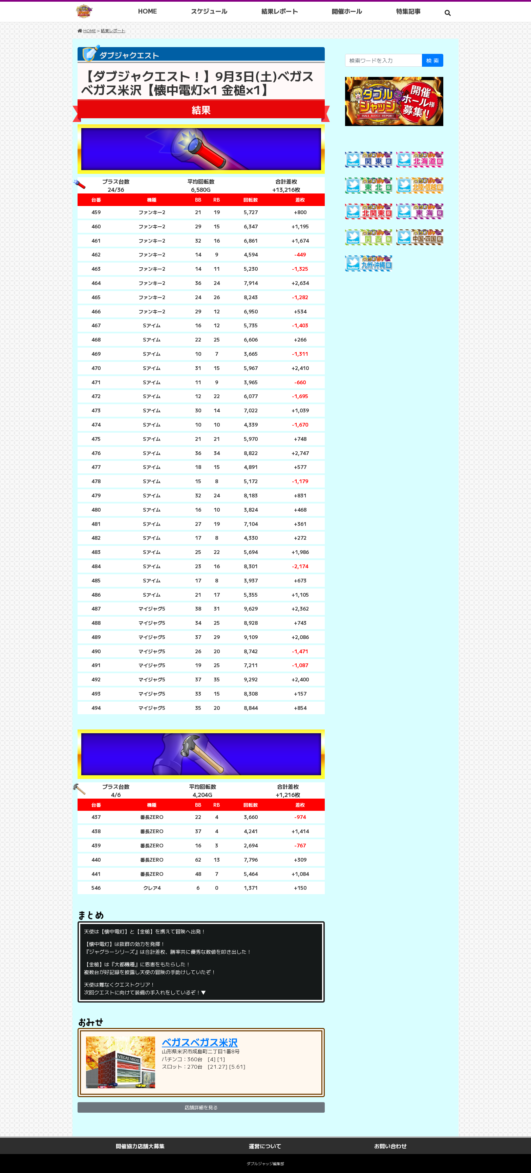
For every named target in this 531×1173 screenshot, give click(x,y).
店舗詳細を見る (201, 1107)
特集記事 (409, 11)
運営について (265, 1146)
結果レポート (280, 11)
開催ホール (348, 11)
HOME (148, 11)
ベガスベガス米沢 (200, 1042)
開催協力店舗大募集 (140, 1146)
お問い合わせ (390, 1146)
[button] (447, 13)
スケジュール (210, 11)
